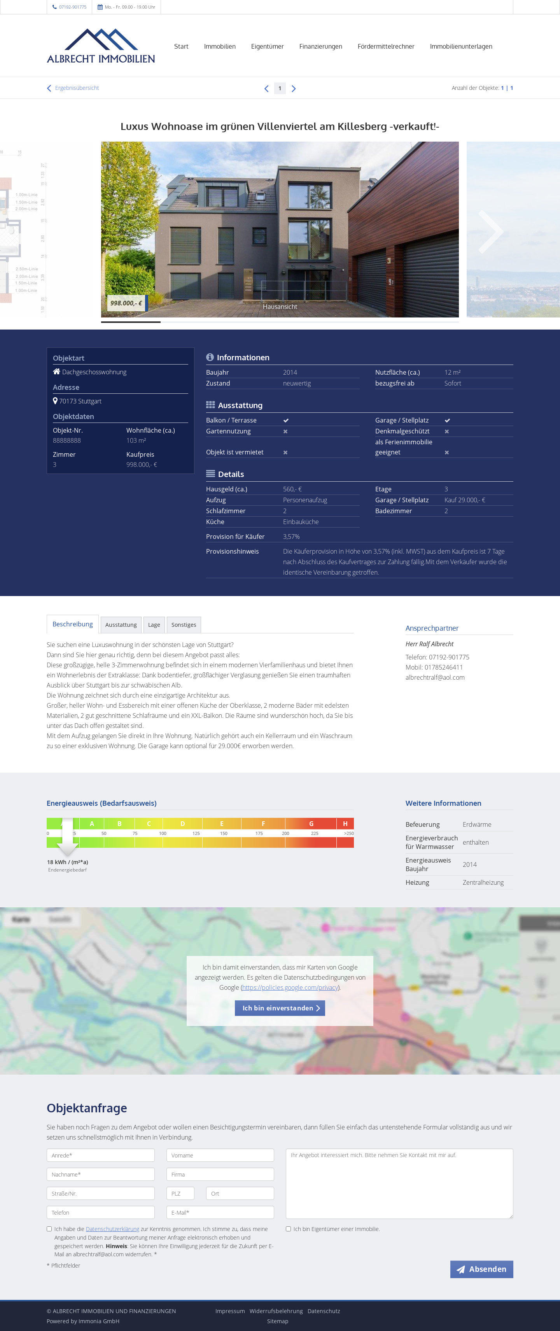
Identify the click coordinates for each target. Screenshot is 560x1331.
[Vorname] (220, 1155)
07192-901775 (72, 7)
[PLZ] (180, 1193)
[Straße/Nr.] (101, 1193)
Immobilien (220, 46)
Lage (154, 624)
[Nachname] (101, 1174)
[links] (266, 88)
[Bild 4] (310, 322)
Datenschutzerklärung (112, 1229)
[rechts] (294, 88)
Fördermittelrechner (386, 46)
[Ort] (240, 1193)
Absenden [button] (488, 1269)
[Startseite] (101, 45)
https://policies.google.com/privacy (290, 987)
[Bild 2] (190, 322)
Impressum (230, 1311)
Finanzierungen (320, 46)
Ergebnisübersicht (73, 88)
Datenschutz (324, 1311)
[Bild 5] (369, 322)
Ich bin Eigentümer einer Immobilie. (333, 1229)
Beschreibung (72, 624)
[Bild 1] (131, 322)
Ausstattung (121, 624)
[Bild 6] (429, 322)
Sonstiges (184, 624)
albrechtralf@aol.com (435, 677)
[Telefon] (101, 1212)
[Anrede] (101, 1155)
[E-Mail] (220, 1212)
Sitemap (278, 1321)
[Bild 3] (250, 322)
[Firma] (220, 1174)
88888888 (67, 440)
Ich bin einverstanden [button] (278, 1008)
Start (181, 46)
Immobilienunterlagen (461, 46)
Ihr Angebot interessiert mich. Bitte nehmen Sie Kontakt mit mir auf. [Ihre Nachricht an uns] (399, 1184)
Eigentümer (267, 46)
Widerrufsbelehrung (276, 1311)
